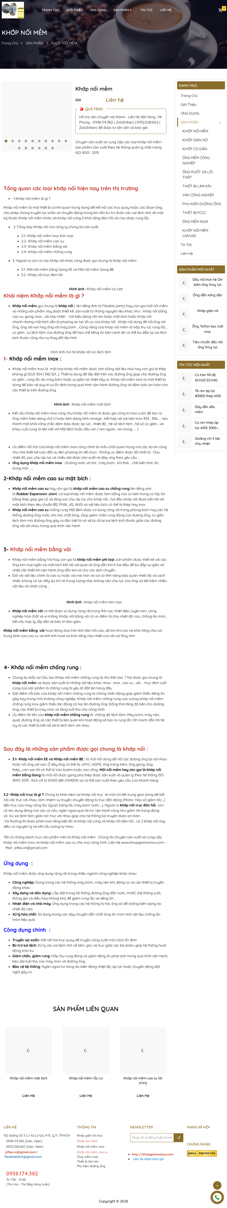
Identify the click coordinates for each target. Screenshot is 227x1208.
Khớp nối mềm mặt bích (29, 1078)
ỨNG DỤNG (98, 10)
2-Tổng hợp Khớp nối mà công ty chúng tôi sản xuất (55, 227)
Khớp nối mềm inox (33, 358)
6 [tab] (39, 141)
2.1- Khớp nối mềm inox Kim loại (47, 235)
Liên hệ (115, 99)
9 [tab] (59, 141)
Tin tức (147, 10)
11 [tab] (19, 148)
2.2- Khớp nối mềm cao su (42, 241)
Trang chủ (189, 95)
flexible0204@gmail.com (23, 1157)
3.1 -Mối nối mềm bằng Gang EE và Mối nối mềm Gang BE (67, 269)
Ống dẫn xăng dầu (207, 295)
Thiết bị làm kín (87, 1162)
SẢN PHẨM (123, 10)
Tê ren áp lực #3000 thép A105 (205, 398)
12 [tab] (26, 148)
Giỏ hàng (220, 10)
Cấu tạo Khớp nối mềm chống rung (70, 677)
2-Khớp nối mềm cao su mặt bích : (47, 478)
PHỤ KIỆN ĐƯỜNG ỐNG (201, 204)
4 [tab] (26, 141)
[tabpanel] (37, 116)
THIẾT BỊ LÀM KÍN (196, 186)
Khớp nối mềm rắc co (86, 1078)
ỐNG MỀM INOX (195, 221)
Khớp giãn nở (208, 311)
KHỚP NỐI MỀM (64, 43)
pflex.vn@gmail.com (31, 847)
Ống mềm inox (87, 1157)
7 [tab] (46, 141)
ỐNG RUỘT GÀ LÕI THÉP (197, 174)
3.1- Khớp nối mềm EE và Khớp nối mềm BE (47, 759)
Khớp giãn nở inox (90, 1136)
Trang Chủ (9, 43)
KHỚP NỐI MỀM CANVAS (195, 233)
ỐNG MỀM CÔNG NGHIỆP (196, 160)
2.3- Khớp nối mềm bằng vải (44, 246)
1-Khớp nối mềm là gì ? (31, 198)
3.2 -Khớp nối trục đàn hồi (42, 275)
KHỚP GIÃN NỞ (195, 140)
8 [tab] (52, 141)
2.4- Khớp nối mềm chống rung (46, 251)
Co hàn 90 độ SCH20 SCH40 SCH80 (206, 382)
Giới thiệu (75, 10)
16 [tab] (52, 148)
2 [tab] (12, 141)
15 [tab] (46, 148)
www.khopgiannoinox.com (142, 842)
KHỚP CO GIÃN (194, 149)
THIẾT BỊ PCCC (194, 212)
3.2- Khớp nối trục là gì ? (24, 794)
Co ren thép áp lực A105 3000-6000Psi (207, 430)
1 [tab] (6, 141)
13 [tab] (32, 148)
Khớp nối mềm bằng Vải (32, 559)
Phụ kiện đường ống (91, 1166)
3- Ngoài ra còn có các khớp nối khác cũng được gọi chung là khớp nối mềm (74, 260)
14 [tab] (39, 148)
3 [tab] (19, 141)
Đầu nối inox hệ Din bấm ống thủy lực (207, 284)
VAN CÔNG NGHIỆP (198, 195)
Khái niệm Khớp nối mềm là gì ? (44, 295)
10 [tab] (66, 141)
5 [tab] (32, 141)
